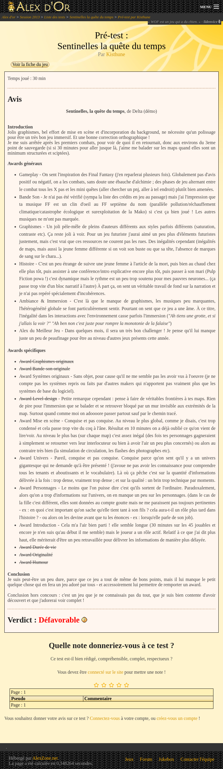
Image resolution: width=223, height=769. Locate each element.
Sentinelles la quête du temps (92, 17)
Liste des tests (54, 17)
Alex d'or (8, 17)
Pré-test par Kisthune (134, 17)
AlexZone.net (45, 758)
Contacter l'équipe (197, 759)
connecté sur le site (105, 672)
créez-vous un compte (177, 718)
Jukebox (166, 759)
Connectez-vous (105, 718)
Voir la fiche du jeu (30, 64)
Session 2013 (29, 17)
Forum (146, 759)
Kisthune (115, 54)
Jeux (129, 759)
